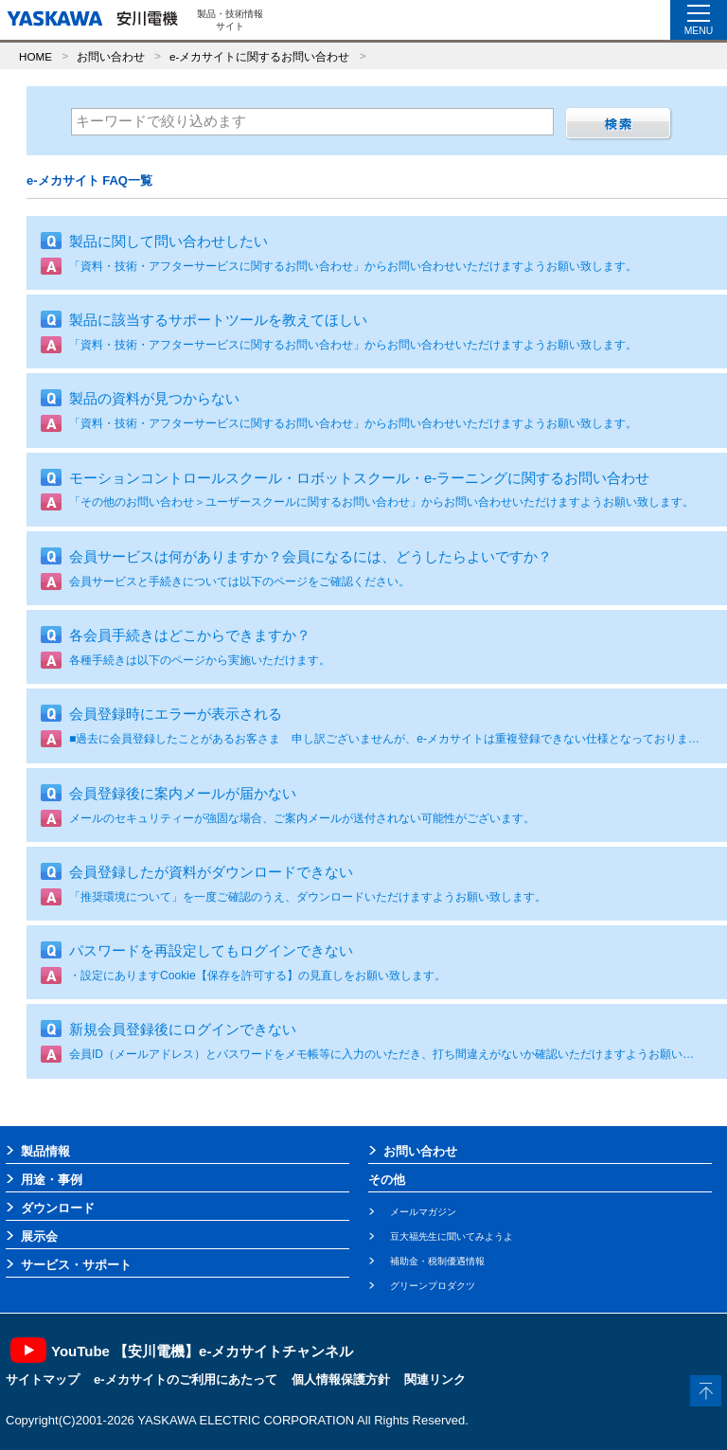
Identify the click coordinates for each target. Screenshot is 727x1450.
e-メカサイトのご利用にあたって (185, 1379)
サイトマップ (43, 1379)
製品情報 (45, 1151)
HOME (35, 56)
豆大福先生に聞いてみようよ (451, 1236)
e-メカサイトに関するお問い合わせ (259, 56)
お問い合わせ (111, 56)
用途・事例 (51, 1180)
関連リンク (435, 1379)
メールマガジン (423, 1212)
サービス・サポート (76, 1265)
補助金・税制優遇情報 (437, 1261)
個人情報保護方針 (341, 1379)
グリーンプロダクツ (432, 1285)
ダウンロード (58, 1208)
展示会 (39, 1236)
